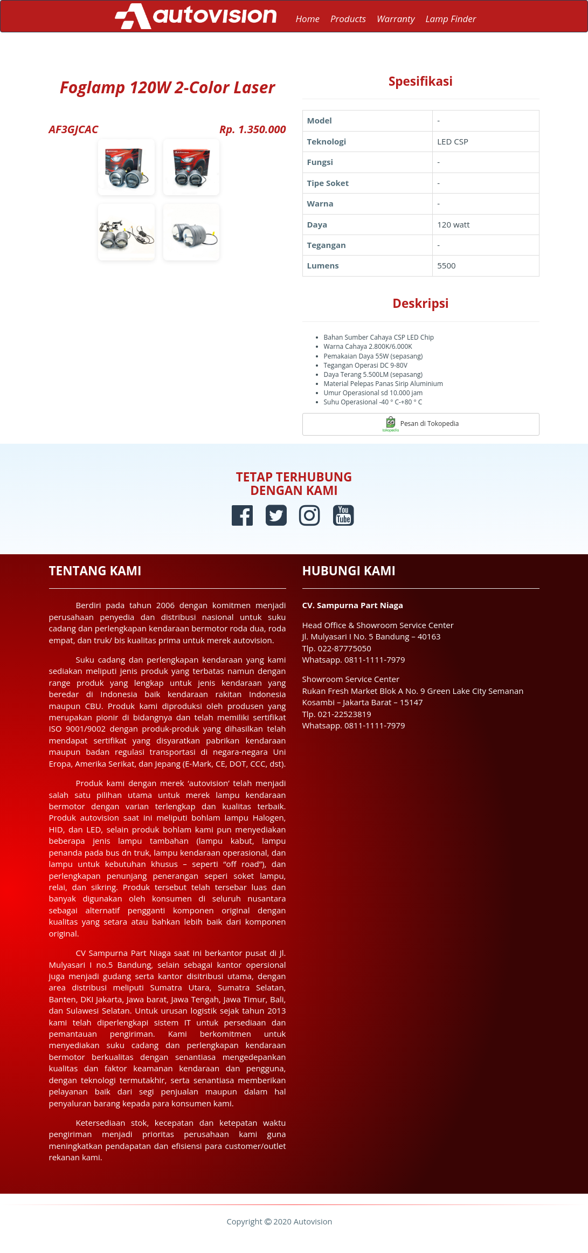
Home (308, 18)
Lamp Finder (450, 18)
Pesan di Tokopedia (421, 424)
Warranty (395, 18)
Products (348, 18)
